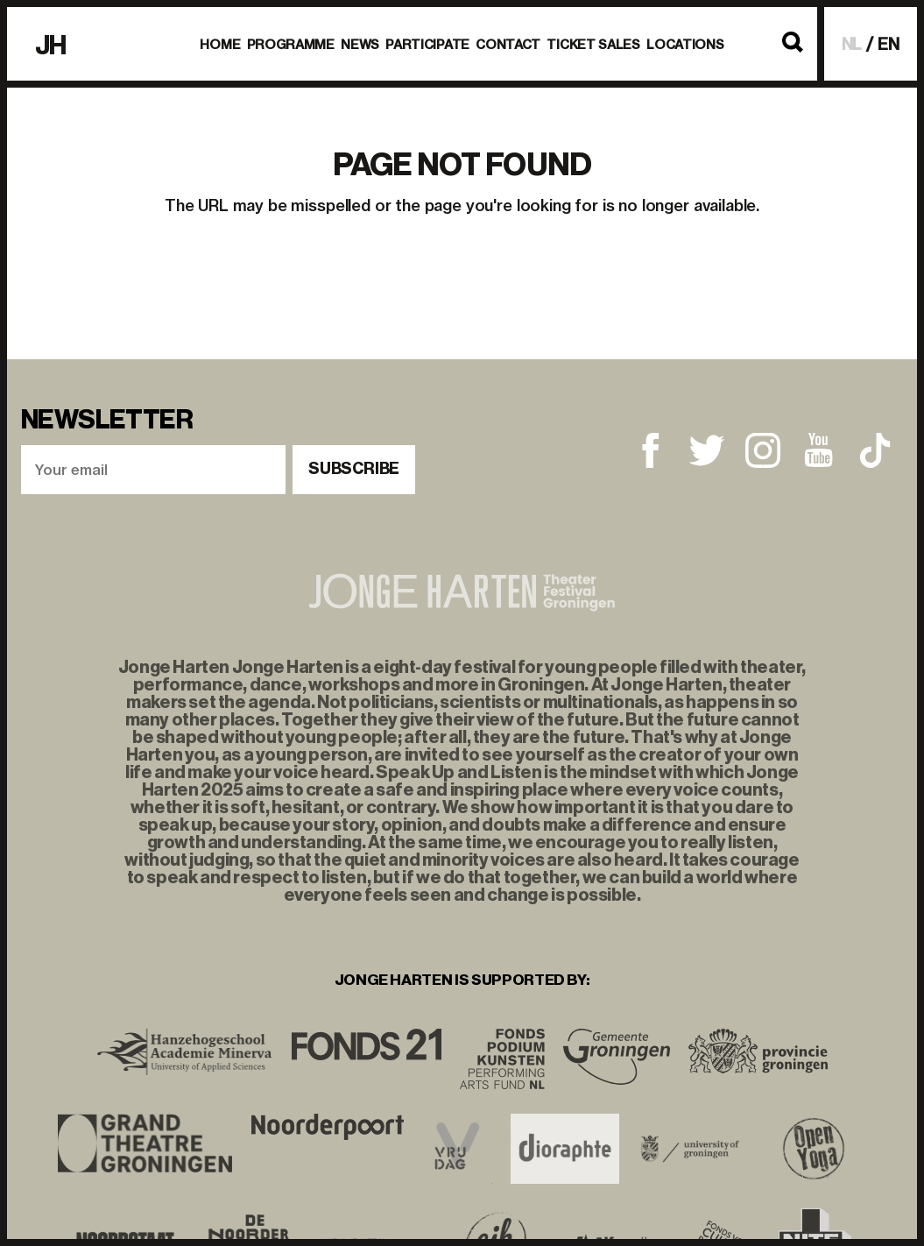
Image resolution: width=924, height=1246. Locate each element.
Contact (508, 45)
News (360, 45)
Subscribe (353, 468)
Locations (684, 45)
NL (852, 44)
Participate (427, 45)
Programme (291, 45)
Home (220, 45)
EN (888, 44)
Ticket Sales (593, 45)
